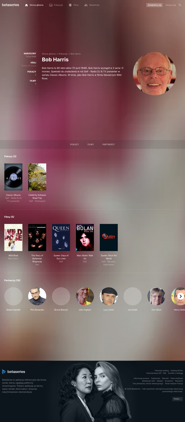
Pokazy (74, 144)
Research (179, 381)
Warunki (165, 378)
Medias (160, 381)
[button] (13, 299)
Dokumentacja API (153, 373)
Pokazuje (63, 54)
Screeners (169, 381)
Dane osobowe (177, 378)
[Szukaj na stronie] (180, 5)
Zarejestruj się (154, 5)
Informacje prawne (141, 378)
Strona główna (49, 54)
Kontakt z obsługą (175, 373)
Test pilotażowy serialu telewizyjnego (148, 383)
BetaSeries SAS (148, 381)
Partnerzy (108, 144)
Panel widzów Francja (174, 383)
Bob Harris (76, 54)
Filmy (91, 144)
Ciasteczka (155, 378)
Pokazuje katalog (162, 370)
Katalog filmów (177, 370)
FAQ (164, 373)
